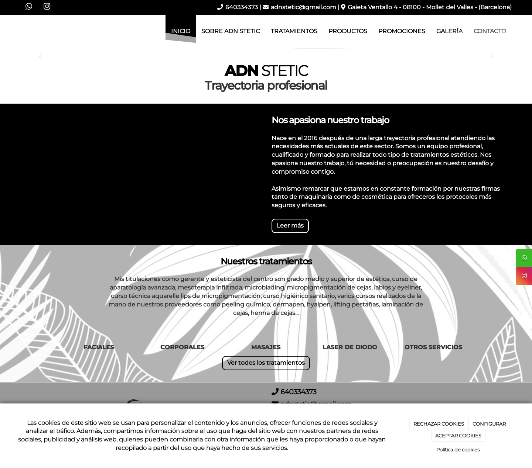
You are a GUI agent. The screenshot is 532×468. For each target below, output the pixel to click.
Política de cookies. (458, 450)
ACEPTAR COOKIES (458, 435)
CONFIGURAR (489, 424)
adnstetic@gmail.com (303, 7)
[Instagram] (47, 7)
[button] (40, 52)
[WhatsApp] (29, 7)
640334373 (241, 7)
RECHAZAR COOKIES (438, 424)
